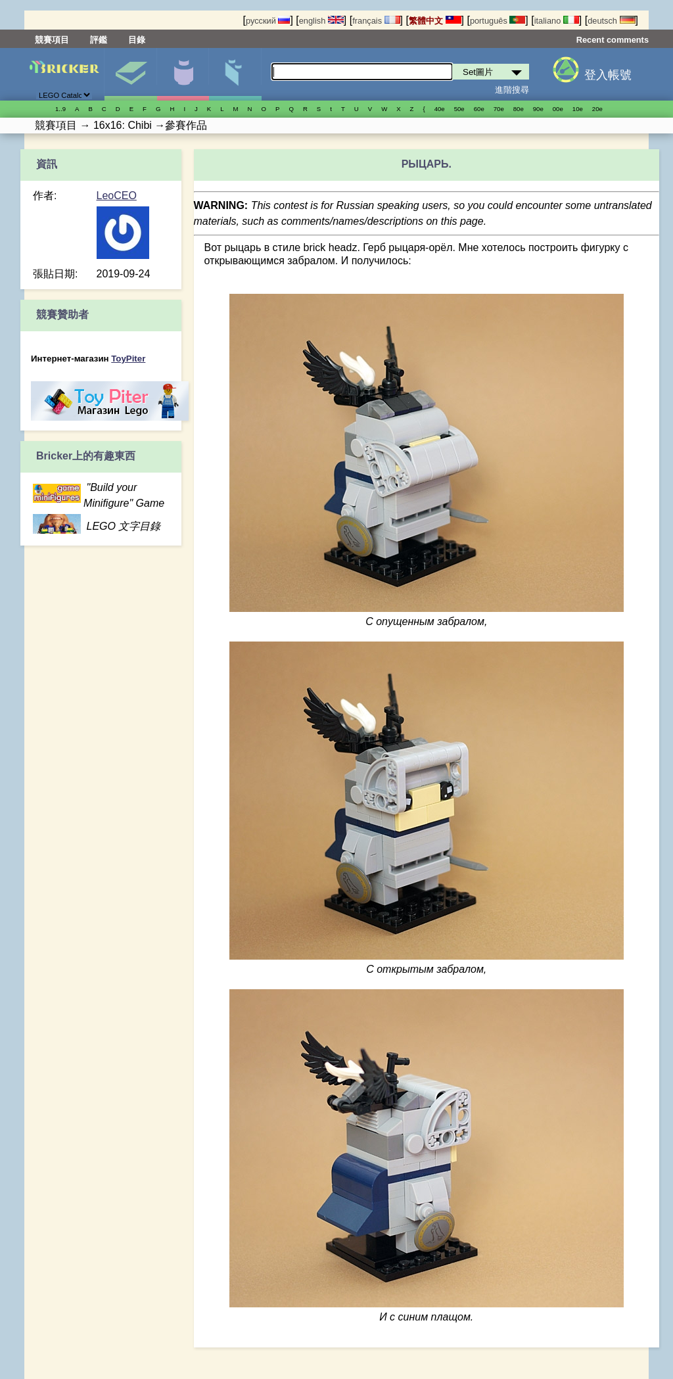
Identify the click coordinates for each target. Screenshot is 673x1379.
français (376, 21)
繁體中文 (435, 21)
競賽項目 (52, 40)
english (321, 21)
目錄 (136, 40)
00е (558, 108)
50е (459, 108)
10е (577, 108)
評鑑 (98, 40)
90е (538, 108)
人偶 (183, 74)
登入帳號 (608, 75)
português (497, 21)
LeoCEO (117, 195)
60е (479, 108)
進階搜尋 (512, 90)
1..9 (60, 108)
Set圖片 (130, 74)
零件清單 (235, 74)
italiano (556, 21)
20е (597, 108)
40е (439, 108)
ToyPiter (128, 358)
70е (499, 108)
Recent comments (612, 40)
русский (268, 21)
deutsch (611, 21)
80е (518, 108)
